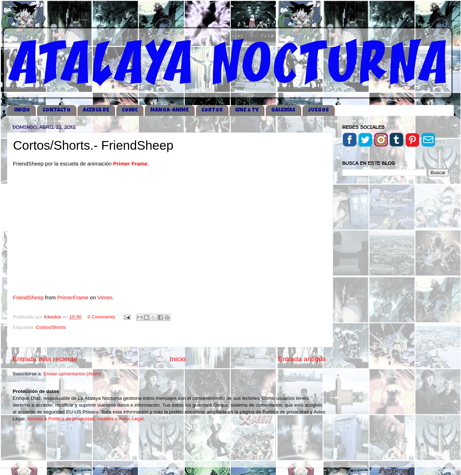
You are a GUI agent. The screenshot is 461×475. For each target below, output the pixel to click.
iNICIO (22, 110)
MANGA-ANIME (169, 110)
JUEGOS (318, 110)
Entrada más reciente (45, 359)
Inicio (177, 359)
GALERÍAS (283, 110)
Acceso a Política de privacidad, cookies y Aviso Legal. (86, 418)
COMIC (130, 110)
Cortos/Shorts (51, 327)
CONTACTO (56, 110)
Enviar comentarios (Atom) (72, 373)
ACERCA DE (96, 110)
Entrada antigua (302, 359)
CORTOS (212, 110)
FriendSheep (28, 297)
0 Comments (101, 317)
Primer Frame (130, 164)
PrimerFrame (73, 297)
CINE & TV (247, 110)
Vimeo (104, 297)
